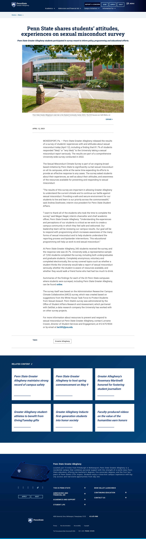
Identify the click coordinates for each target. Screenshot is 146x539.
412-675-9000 (93, 516)
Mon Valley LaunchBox (105, 488)
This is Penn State (61, 488)
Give (104, 4)
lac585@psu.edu (65, 327)
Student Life (59, 505)
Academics (49, 9)
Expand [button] (109, 119)
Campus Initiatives (90, 9)
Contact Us (99, 498)
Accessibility (77, 525)
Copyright (86, 525)
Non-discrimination (65, 525)
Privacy (55, 525)
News (20, 15)
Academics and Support (64, 500)
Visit (121, 4)
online (59, 284)
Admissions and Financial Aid (68, 9)
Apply (112, 4)
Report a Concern (92, 4)
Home (14, 15)
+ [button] (85, 487)
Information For (108, 9)
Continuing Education (104, 493)
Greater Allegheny (62, 341)
